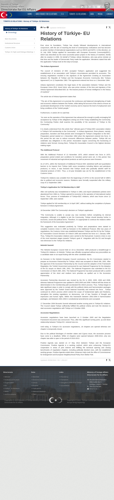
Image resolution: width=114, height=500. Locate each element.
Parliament (64, 380)
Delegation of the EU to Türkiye (71, 383)
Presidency (64, 377)
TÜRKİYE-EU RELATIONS (12, 21)
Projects (35, 386)
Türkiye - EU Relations (12, 388)
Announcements (10, 394)
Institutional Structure (20, 43)
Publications (37, 388)
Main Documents (20, 39)
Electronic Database (39, 380)
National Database (39, 391)
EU (6, 386)
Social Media (65, 386)
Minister (7, 377)
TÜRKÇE (74, 7)
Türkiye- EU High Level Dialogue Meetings (20, 52)
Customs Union (20, 48)
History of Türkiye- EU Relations (36, 21)
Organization (9, 383)
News (7, 391)
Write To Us (93, 389)
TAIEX (35, 394)
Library (35, 383)
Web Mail (36, 377)
